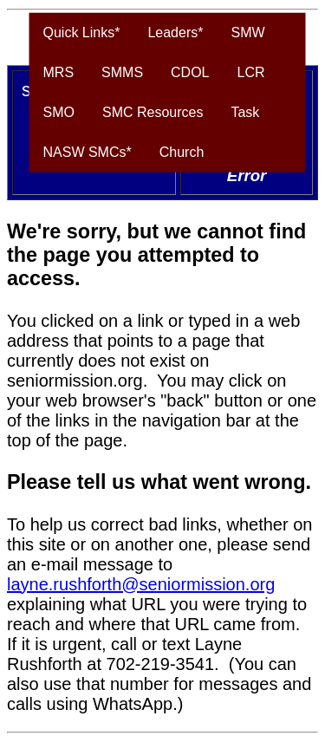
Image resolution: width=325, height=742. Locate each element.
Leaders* (175, 32)
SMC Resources (152, 112)
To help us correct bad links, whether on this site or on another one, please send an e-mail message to (159, 544)
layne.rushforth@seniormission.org (141, 584)
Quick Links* (81, 32)
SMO (59, 112)
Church (182, 152)
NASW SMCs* (87, 152)
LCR (251, 72)
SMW (247, 32)
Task (245, 112)
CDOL (190, 72)
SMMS (122, 72)
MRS (59, 72)
